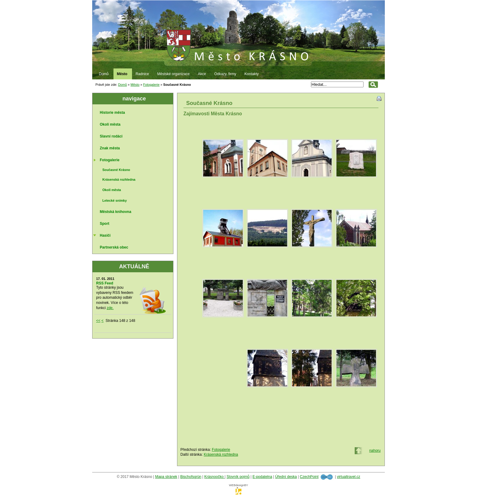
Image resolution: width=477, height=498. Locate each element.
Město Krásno (238, 30)
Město (135, 84)
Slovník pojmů (238, 477)
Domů (122, 84)
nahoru (375, 450)
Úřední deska (286, 477)
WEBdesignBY (238, 486)
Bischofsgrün (190, 477)
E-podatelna (262, 477)
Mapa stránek (166, 477)
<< (98, 321)
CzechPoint (309, 477)
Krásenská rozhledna (221, 454)
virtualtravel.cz (348, 477)
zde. (110, 308)
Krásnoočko (214, 477)
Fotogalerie (151, 84)
